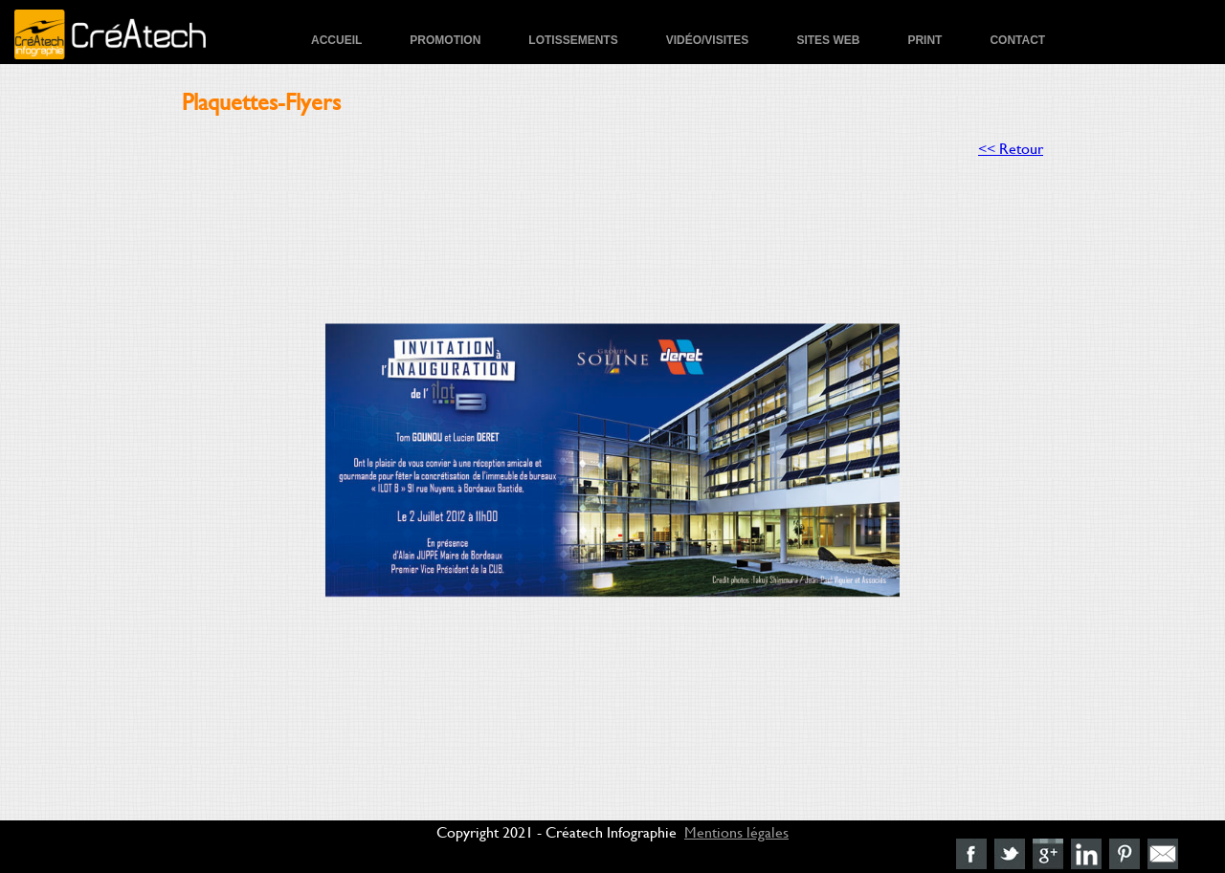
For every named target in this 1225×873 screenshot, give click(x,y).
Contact (1017, 40)
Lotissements (572, 40)
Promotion (445, 40)
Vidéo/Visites (707, 40)
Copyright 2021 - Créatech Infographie (556, 831)
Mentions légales (736, 831)
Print (924, 40)
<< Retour (1010, 148)
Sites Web (827, 40)
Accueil (336, 40)
